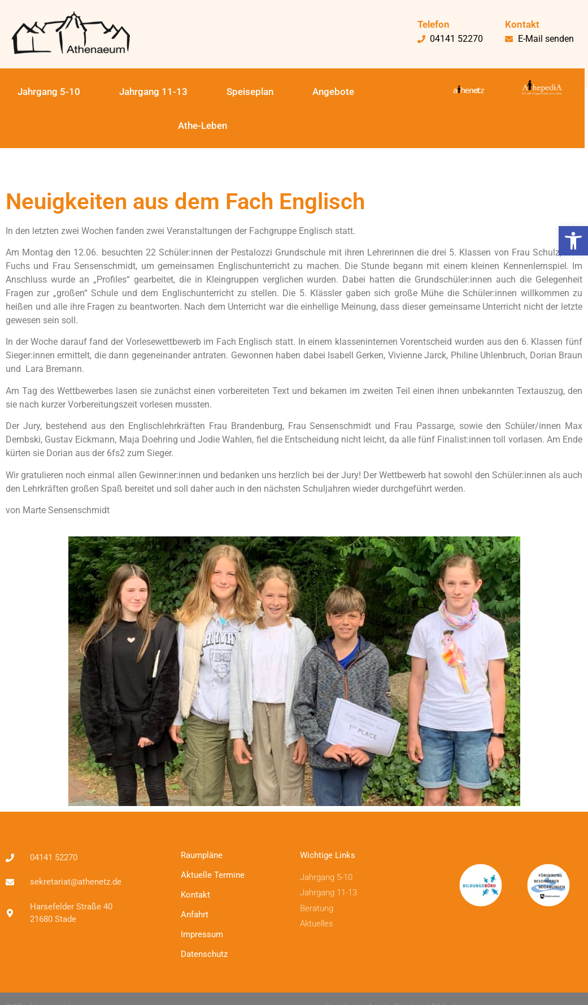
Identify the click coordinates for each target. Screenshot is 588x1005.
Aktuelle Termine (213, 875)
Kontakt (195, 895)
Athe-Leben (202, 125)
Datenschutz (204, 954)
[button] (573, 240)
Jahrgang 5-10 (49, 91)
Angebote (333, 91)
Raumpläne (202, 855)
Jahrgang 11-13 (153, 91)
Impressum (202, 934)
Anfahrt (194, 914)
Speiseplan (250, 91)
